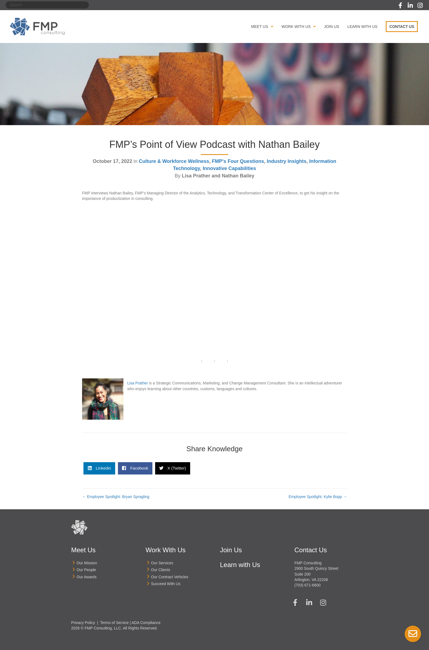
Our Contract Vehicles (169, 577)
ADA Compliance (146, 622)
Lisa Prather (137, 383)
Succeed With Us (165, 584)
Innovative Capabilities (229, 168)
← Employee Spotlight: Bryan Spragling (115, 496)
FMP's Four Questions (238, 161)
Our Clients (160, 570)
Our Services (162, 563)
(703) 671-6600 (307, 585)
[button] (400, 5)
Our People (86, 570)
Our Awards (87, 577)
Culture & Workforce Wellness (174, 161)
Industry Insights (286, 161)
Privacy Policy (83, 622)
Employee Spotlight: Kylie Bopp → (318, 496)
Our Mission (87, 563)
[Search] (47, 4)
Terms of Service (114, 622)
